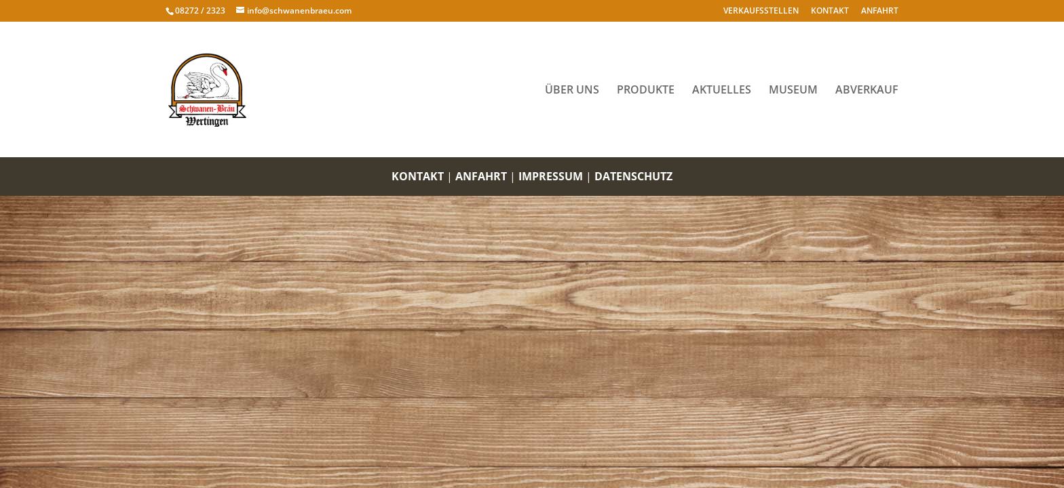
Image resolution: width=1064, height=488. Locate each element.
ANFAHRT (879, 11)
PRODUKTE (645, 91)
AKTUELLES (721, 91)
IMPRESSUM (550, 176)
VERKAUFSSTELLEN (761, 11)
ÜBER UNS (572, 91)
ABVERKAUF (866, 91)
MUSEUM (793, 91)
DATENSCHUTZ (633, 176)
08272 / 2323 (200, 10)
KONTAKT (830, 11)
